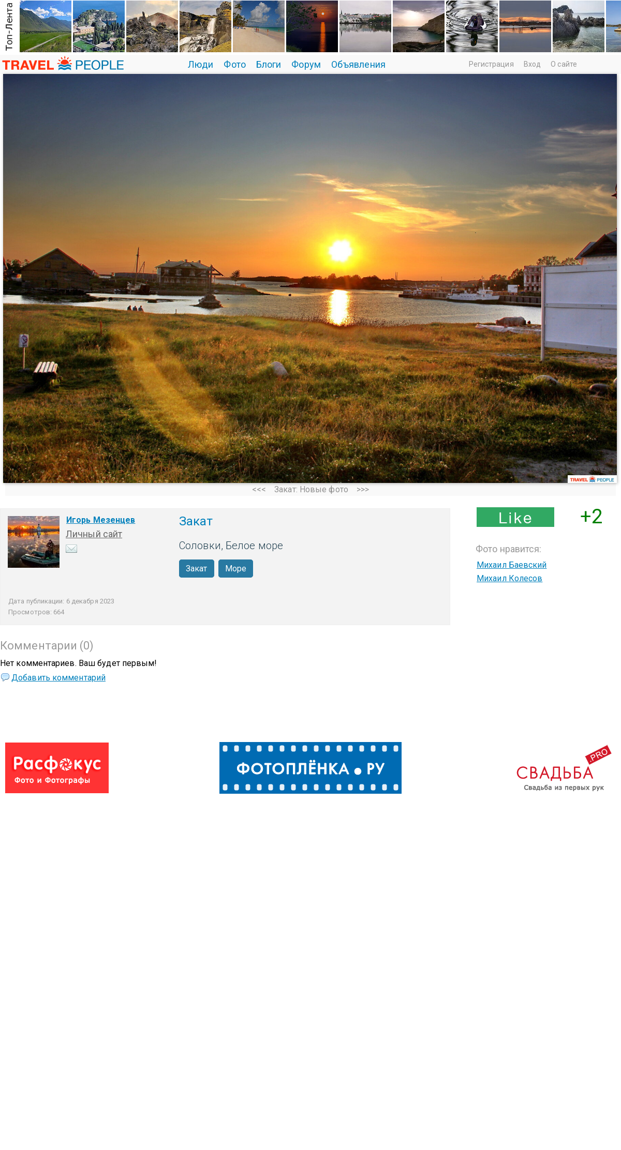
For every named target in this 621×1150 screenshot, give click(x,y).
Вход (532, 64)
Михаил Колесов (509, 578)
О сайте (564, 64)
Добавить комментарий (58, 678)
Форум (306, 64)
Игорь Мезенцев (100, 520)
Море (235, 568)
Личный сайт (94, 533)
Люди (200, 64)
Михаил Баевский (512, 565)
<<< (259, 489)
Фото (234, 64)
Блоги (269, 64)
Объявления (358, 64)
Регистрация (491, 64)
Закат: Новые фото (311, 489)
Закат (197, 568)
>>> (363, 489)
